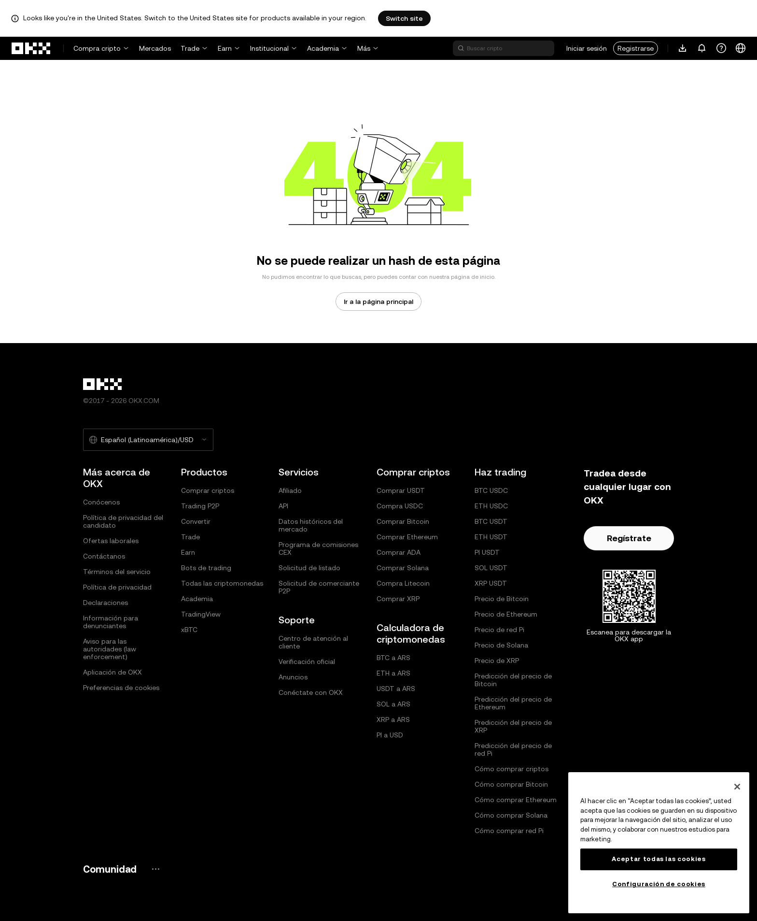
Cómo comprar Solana (511, 815)
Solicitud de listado (309, 568)
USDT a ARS (396, 688)
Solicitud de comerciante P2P (319, 587)
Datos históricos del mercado (311, 525)
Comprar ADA (399, 552)
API (283, 506)
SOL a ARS (393, 704)
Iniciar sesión (586, 48)
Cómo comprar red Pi (509, 831)
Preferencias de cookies (121, 687)
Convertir (195, 521)
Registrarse (635, 48)
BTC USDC (491, 490)
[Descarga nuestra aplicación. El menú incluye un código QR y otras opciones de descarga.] (682, 48)
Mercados (155, 48)
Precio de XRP (497, 660)
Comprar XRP (398, 599)
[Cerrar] (737, 786)
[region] (658, 842)
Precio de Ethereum (506, 614)
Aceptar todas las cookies (658, 859)
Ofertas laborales (111, 541)
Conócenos (101, 502)
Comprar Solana (403, 568)
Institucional (269, 48)
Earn (225, 48)
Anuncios (293, 677)
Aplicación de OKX (112, 672)
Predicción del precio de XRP (513, 726)
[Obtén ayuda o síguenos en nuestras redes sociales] (721, 48)
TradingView (201, 614)
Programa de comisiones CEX (318, 548)
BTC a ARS (393, 658)
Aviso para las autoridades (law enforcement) (109, 649)
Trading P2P (200, 506)
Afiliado (290, 490)
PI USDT (487, 552)
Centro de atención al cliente (313, 642)
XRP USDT (491, 583)
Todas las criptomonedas (222, 583)
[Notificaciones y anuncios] (702, 48)
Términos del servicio (117, 572)
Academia (323, 48)
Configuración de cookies (658, 884)
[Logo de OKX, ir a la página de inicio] (31, 48)
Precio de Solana (501, 645)
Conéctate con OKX (311, 692)
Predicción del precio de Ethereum (513, 703)
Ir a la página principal (378, 301)
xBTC (189, 629)
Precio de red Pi (499, 629)
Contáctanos (104, 556)
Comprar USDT (401, 490)
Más (363, 48)
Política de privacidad (117, 587)
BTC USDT (491, 521)
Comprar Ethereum (407, 537)
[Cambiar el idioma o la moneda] (740, 48)
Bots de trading (206, 568)
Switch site (404, 18)
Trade (190, 48)
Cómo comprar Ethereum (516, 800)
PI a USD (390, 735)
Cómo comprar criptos (511, 769)
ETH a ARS (393, 673)
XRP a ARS (393, 719)
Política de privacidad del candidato (123, 521)
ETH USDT (491, 537)
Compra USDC (400, 506)
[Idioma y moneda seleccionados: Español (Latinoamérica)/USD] (148, 440)
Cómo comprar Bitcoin (511, 784)
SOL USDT (491, 568)
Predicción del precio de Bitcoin (513, 680)
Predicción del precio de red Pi (513, 749)
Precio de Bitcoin (502, 599)
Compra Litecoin (403, 583)
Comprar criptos (207, 490)
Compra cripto (97, 48)
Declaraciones (105, 602)
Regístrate (629, 538)
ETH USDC (491, 506)
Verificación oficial (307, 661)
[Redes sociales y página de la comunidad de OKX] (155, 869)
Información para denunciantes (110, 622)
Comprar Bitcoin (403, 521)
